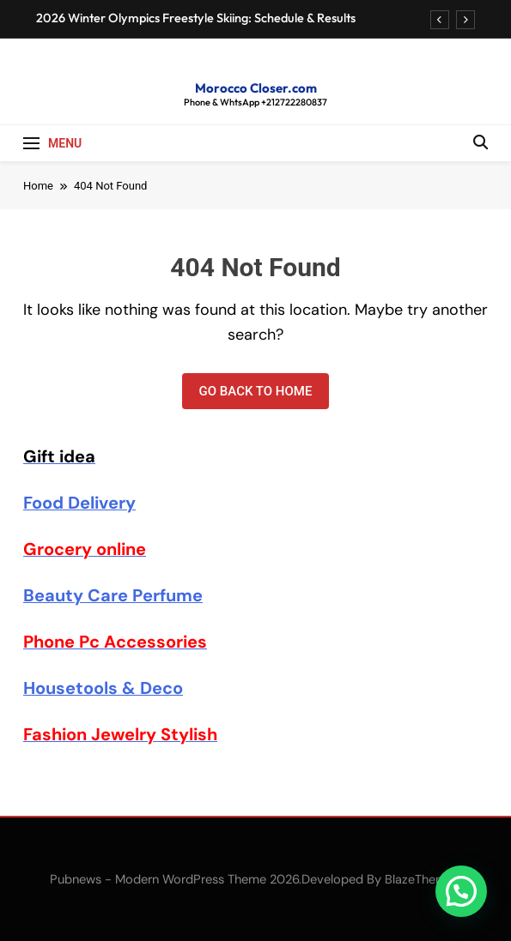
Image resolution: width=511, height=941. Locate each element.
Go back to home (256, 391)
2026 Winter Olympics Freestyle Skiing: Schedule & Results (196, 18)
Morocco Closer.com (256, 88)
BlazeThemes (422, 879)
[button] (461, 891)
